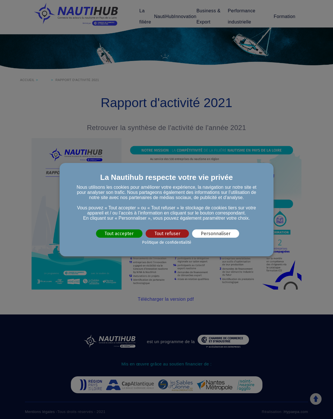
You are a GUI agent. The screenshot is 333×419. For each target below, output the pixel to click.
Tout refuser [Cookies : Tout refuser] (167, 233)
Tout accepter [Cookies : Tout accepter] (119, 233)
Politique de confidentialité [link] (166, 242)
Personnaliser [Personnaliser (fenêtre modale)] (216, 233)
